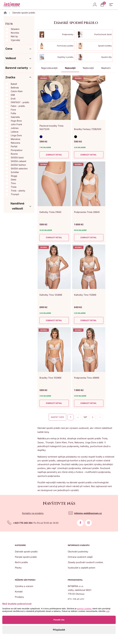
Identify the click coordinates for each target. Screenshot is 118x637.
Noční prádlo (21, 562)
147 (85, 417)
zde (107, 611)
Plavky (18, 567)
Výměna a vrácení (24, 586)
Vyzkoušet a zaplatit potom (81, 567)
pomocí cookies (84, 608)
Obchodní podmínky (78, 551)
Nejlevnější (88, 68)
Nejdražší (106, 68)
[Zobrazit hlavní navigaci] (111, 5)
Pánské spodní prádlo (26, 557)
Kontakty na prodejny (33, 513)
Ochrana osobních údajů (80, 557)
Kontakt (19, 591)
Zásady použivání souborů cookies (85, 562)
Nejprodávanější (49, 68)
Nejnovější (70, 68)
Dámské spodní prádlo (26, 551)
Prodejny (19, 597)
